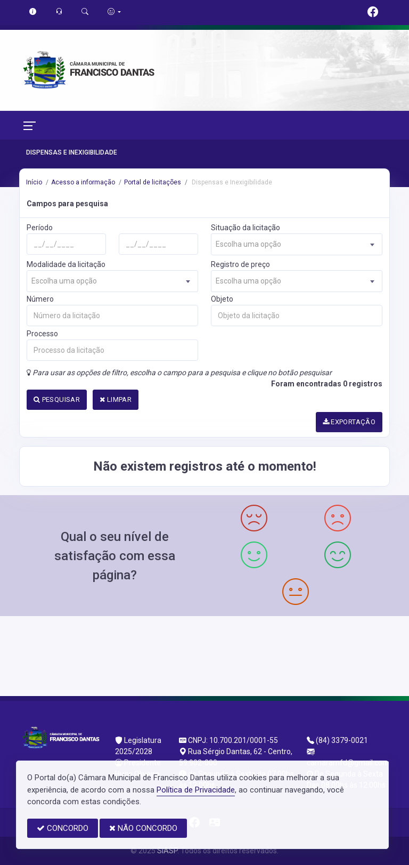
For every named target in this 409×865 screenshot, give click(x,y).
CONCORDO (62, 828)
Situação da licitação (245, 227)
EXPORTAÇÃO (349, 422)
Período (40, 227)
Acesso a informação (83, 182)
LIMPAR (116, 399)
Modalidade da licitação (66, 264)
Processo (42, 333)
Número (40, 299)
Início (34, 182)
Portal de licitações (152, 182)
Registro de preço (240, 264)
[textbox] (296, 244)
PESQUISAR (57, 399)
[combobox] (296, 244)
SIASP (167, 850)
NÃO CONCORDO (143, 828)
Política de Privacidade (196, 790)
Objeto (222, 299)
